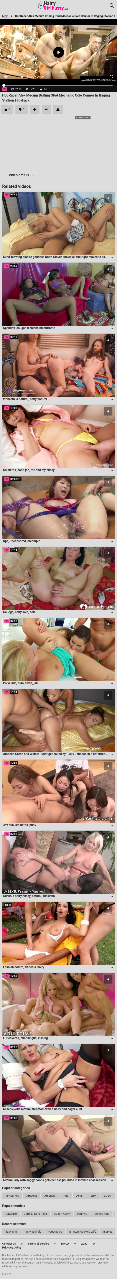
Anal (66, 1195)
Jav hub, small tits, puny (19, 825)
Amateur (31, 1195)
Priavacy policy (11, 1247)
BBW (94, 1195)
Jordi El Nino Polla (35, 1213)
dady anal (11, 1231)
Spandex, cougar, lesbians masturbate (29, 328)
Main (5, 16)
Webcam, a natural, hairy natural (25, 399)
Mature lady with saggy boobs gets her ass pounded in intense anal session (54, 1180)
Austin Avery (62, 1213)
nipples (107, 1231)
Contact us (9, 1243)
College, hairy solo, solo (19, 612)
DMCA (65, 1243)
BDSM (108, 1195)
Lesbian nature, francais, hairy (23, 967)
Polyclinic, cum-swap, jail (20, 683)
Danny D (82, 1213)
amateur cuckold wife (82, 1231)
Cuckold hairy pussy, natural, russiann (29, 896)
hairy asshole (33, 1231)
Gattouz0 (11, 1213)
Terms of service (38, 1243)
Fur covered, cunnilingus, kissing (25, 1038)
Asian (79, 1195)
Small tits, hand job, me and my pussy (29, 470)
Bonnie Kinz (101, 1213)
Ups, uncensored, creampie (21, 541)
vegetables (55, 1231)
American (50, 1195)
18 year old (12, 1195)
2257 (84, 1243)
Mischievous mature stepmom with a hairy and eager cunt (42, 1109)
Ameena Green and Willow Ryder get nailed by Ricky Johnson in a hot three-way (57, 754)
